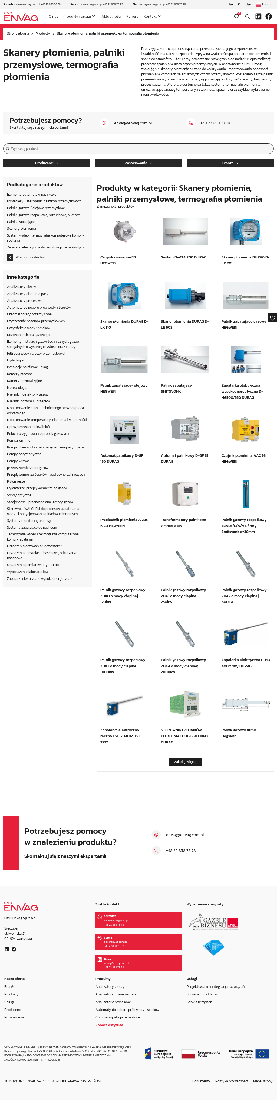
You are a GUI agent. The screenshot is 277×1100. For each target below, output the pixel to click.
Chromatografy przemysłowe (117, 1017)
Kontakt (150, 16)
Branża (230, 163)
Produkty (43, 33)
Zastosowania (138, 163)
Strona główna (18, 33)
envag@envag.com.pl (153, 4)
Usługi (9, 1002)
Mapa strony (263, 1081)
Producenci (46, 163)
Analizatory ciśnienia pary (116, 994)
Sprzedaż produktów (202, 994)
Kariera (132, 16)
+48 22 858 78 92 (113, 4)
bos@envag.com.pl (91, 4)
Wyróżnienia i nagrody (205, 904)
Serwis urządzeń (199, 1002)
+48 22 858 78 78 (51, 4)
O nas (53, 16)
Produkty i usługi (77, 16)
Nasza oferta (14, 978)
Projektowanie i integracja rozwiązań (216, 986)
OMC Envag (253, 64)
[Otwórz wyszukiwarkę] (247, 16)
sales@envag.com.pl (28, 4)
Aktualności (111, 16)
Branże (9, 986)
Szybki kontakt (107, 904)
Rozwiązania (14, 1017)
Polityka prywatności (231, 1081)
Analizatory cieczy (110, 986)
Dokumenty (201, 1081)
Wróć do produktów (26, 257)
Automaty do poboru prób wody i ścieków (127, 1009)
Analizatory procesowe (113, 1002)
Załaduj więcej (185, 761)
